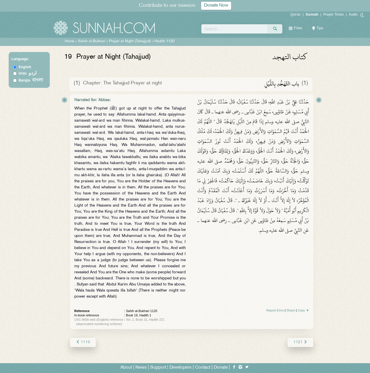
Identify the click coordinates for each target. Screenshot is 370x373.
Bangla (31, 80)
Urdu (27, 73)
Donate (221, 367)
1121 (300, 342)
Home (69, 41)
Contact (202, 367)
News (141, 367)
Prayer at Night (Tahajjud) (130, 41)
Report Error (275, 310)
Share (290, 310)
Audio (353, 14)
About (126, 367)
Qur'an (295, 14)
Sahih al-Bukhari (91, 41)
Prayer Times (333, 14)
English (25, 67)
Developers (181, 367)
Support (158, 367)
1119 (83, 342)
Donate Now (216, 5)
